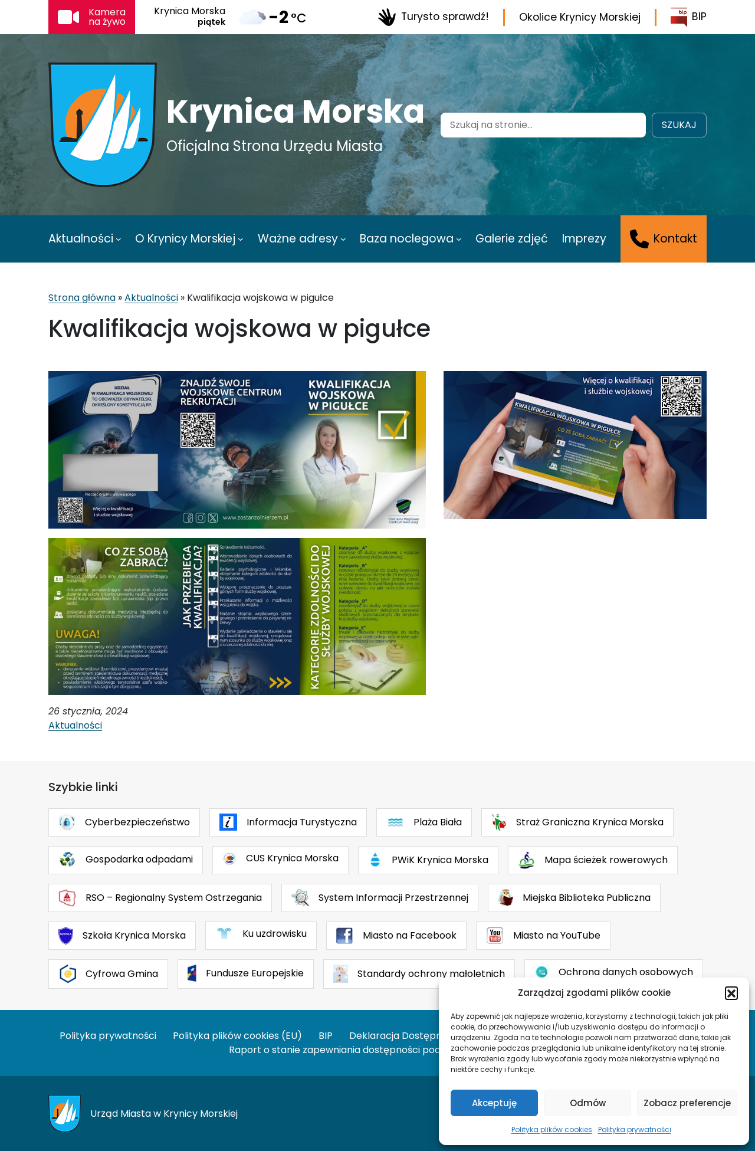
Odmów (588, 1103)
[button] (731, 993)
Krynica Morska (295, 111)
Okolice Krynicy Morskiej (580, 17)
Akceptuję (494, 1103)
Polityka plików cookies (551, 1129)
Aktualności (151, 297)
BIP (689, 17)
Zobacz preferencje (687, 1103)
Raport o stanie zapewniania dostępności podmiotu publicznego (377, 1050)
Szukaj (679, 125)
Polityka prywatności (634, 1129)
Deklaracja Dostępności (404, 1035)
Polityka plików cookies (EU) (237, 1035)
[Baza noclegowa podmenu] (459, 239)
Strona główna (82, 297)
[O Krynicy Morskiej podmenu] (241, 239)
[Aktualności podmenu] (119, 239)
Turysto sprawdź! (433, 17)
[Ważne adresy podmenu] (343, 239)
